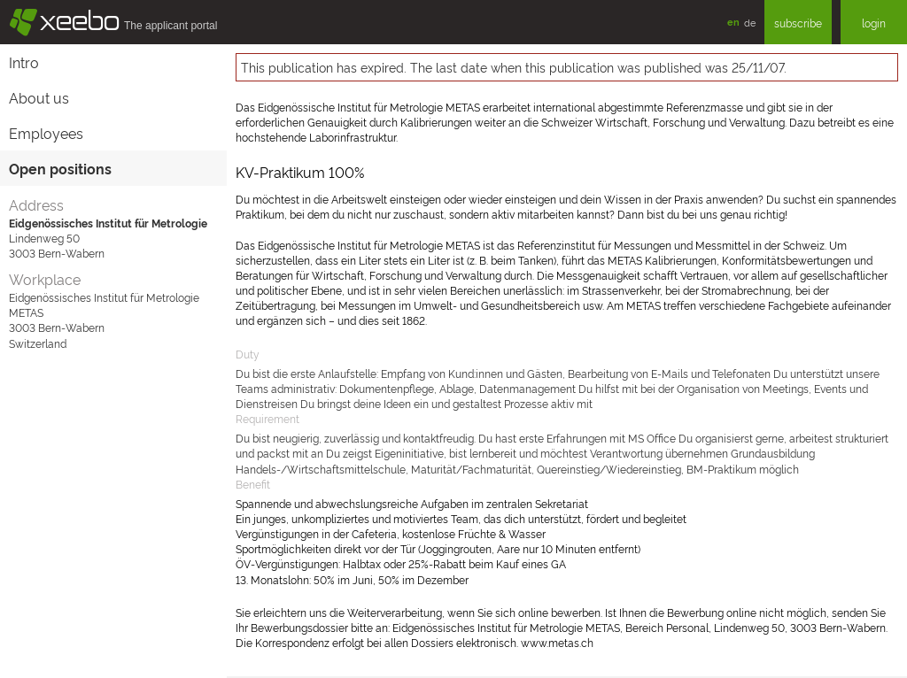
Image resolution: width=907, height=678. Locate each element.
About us (39, 97)
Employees (46, 133)
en (733, 21)
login (874, 22)
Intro (24, 62)
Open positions (60, 168)
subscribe (798, 22)
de (750, 22)
